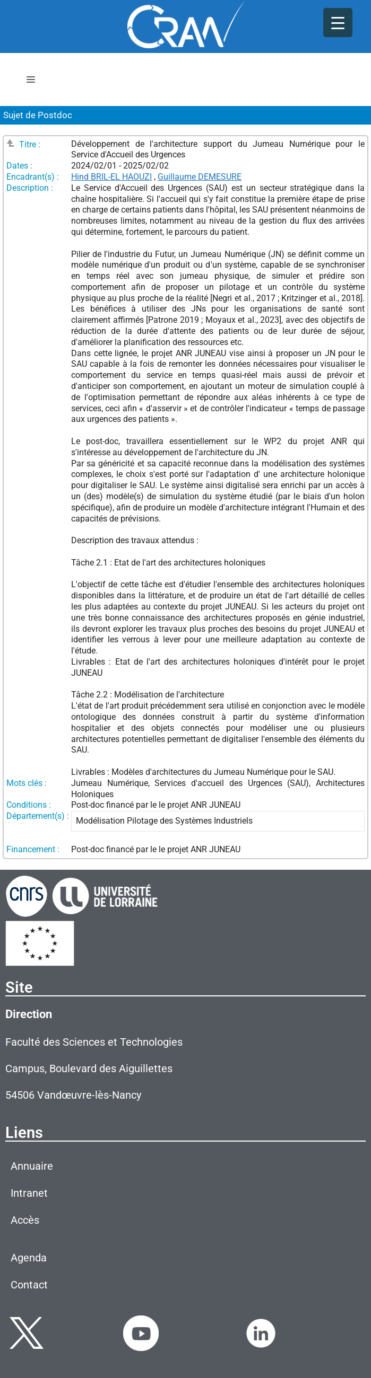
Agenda (29, 1257)
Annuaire (32, 1166)
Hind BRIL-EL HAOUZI (111, 177)
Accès (25, 1220)
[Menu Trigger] (337, 22)
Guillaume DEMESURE (199, 177)
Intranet (29, 1193)
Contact (29, 1284)
